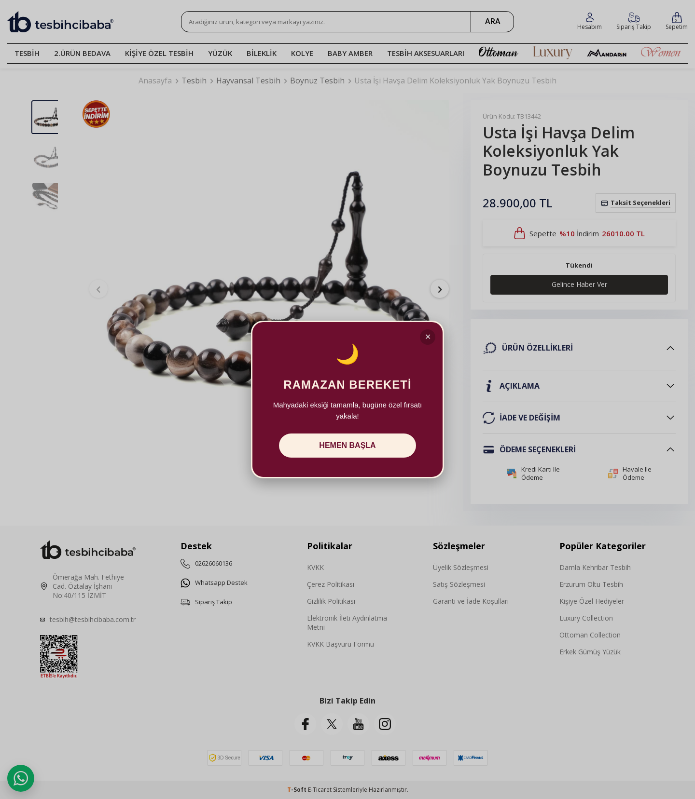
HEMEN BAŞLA (347, 445)
